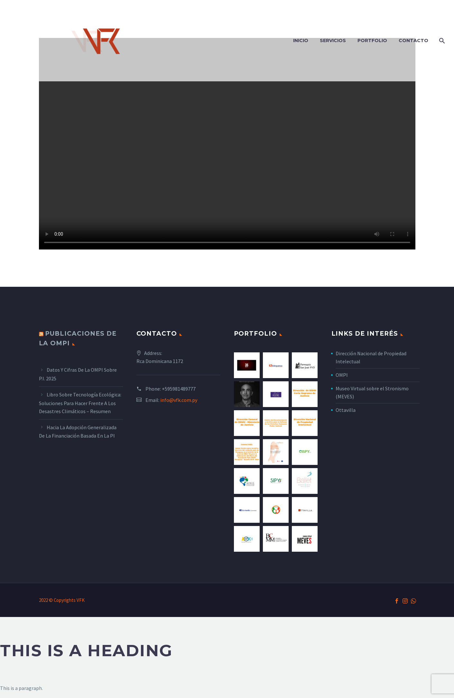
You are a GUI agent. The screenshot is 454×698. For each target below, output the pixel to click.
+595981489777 (179, 388)
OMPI (342, 375)
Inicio (300, 40)
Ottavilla (346, 410)
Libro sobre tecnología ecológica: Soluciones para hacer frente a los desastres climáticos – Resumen (80, 402)
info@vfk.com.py (178, 400)
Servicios (333, 40)
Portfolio (372, 40)
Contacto (413, 40)
